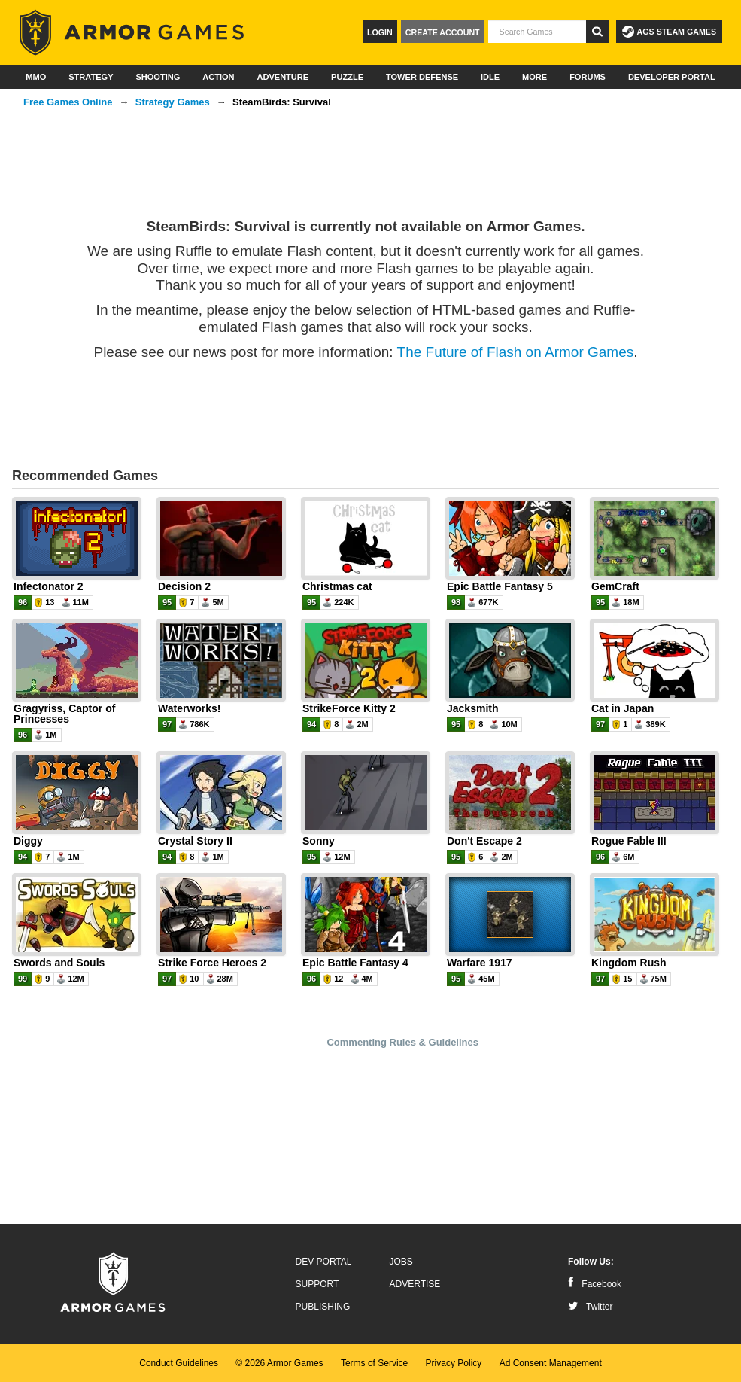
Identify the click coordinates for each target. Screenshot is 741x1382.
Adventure (282, 76)
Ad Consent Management (551, 1363)
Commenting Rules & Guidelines (402, 1042)
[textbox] (537, 31)
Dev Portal (324, 1261)
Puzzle (347, 76)
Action (218, 76)
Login (380, 32)
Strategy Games (172, 102)
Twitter (590, 1306)
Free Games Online (68, 102)
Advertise (415, 1284)
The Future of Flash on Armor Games (515, 352)
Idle (490, 76)
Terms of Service (374, 1363)
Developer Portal (671, 76)
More (534, 76)
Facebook (594, 1284)
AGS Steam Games (669, 32)
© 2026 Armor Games (279, 1363)
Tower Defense (422, 76)
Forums (587, 76)
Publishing (323, 1306)
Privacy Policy (454, 1363)
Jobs (401, 1261)
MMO (36, 76)
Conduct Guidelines (178, 1363)
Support (317, 1284)
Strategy (90, 76)
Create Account (442, 32)
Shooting (157, 76)
